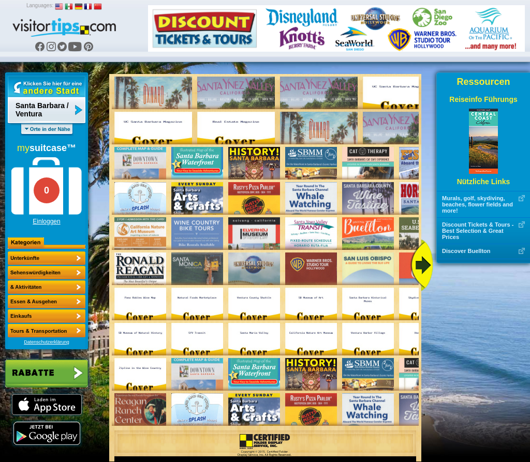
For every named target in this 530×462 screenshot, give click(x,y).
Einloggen (46, 221)
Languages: (39, 5)
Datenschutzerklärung (46, 342)
